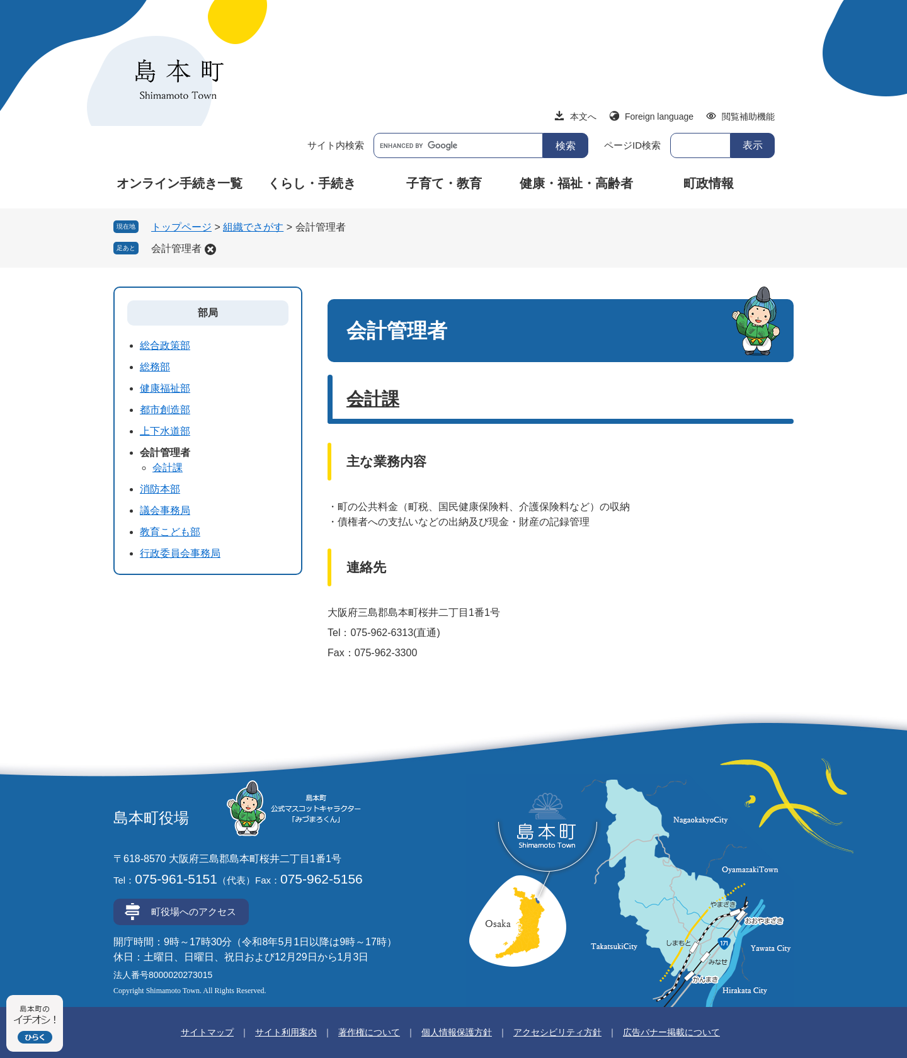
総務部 (155, 366)
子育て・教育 (444, 183)
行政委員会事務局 (180, 553)
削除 (210, 249)
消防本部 (160, 489)
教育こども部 (170, 531)
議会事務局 (165, 510)
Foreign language (659, 116)
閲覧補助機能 (748, 116)
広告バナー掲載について (671, 1032)
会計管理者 (176, 248)
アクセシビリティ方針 (557, 1032)
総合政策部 (165, 345)
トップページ (181, 227)
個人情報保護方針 (456, 1032)
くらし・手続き (312, 183)
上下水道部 (165, 431)
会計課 (372, 399)
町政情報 (708, 183)
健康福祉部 (165, 388)
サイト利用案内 (286, 1032)
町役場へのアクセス (193, 911)
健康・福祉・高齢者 (576, 183)
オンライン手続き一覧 (179, 183)
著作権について (369, 1032)
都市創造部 (165, 409)
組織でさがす (253, 227)
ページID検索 (632, 145)
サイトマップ (207, 1032)
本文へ (583, 116)
